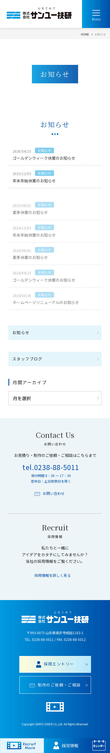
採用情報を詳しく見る (52, 575)
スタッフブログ (27, 359)
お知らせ (44, 151)
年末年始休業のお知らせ (34, 181)
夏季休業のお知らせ (30, 218)
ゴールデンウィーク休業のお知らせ (44, 159)
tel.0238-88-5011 (50, 467)
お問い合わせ (49, 493)
